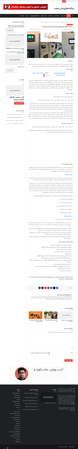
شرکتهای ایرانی (62, 22)
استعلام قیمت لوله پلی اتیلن (15, 435)
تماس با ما (22, 15)
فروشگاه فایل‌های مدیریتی (64, 401)
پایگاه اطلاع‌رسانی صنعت (70, 388)
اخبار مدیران (63, 15)
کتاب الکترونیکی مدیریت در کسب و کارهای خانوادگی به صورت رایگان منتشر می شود (16, 26)
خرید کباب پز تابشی (16, 437)
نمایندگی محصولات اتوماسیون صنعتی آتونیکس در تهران (35, 321)
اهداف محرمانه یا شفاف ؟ (37, 73)
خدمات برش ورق (17, 395)
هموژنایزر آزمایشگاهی (16, 401)
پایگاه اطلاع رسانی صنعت (63, 446)
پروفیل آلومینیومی (17, 397)
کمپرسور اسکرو (17, 415)
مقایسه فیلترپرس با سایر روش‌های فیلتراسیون (15, 35)
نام (72, 347)
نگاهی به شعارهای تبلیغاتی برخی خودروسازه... (29, 400)
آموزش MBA (18, 441)
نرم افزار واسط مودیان (16, 433)
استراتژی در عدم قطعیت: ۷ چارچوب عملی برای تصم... (14, 120)
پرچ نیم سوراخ (17, 425)
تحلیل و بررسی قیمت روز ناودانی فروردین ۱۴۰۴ (67, 321)
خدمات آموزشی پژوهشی (35, 15)
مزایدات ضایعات (21, 67)
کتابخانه (50, 15)
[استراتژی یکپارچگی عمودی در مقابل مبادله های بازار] (69, 74)
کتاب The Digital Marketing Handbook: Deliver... (14, 117)
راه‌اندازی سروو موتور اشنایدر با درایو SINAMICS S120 (15, 49)
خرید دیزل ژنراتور (17, 427)
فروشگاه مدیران (56, 15)
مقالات (69, 15)
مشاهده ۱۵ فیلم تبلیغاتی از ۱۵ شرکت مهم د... (29, 409)
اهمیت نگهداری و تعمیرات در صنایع (31, 403)
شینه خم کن (18, 407)
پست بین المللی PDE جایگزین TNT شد (51, 321)
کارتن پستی (18, 423)
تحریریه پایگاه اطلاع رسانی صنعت (66, 29)
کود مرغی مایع (17, 403)
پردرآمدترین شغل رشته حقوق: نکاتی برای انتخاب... (14, 114)
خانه (73, 15)
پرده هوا (18, 399)
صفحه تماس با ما (71, 409)
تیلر (19, 409)
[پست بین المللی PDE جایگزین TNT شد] (51, 315)
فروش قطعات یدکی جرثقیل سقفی (14, 431)
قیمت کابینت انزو (17, 405)
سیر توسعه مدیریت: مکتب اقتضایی (31, 406)
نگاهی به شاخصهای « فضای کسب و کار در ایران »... (14, 123)
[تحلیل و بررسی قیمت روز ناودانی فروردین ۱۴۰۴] (66, 315)
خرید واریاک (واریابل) (16, 393)
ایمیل (71, 353)
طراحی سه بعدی (17, 429)
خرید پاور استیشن (17, 419)
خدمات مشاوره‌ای (44, 15)
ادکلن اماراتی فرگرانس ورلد (15, 417)
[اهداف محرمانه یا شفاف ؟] (46, 74)
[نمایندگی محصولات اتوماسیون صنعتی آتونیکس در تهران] (35, 315)
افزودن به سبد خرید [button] (19, 103)
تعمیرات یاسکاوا (17, 411)
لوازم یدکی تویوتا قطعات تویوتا (15, 413)
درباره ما (26, 15)
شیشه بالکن (18, 439)
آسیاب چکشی (17, 421)
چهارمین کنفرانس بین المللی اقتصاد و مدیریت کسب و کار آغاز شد (15, 52)
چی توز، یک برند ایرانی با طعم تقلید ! (31, 397)
